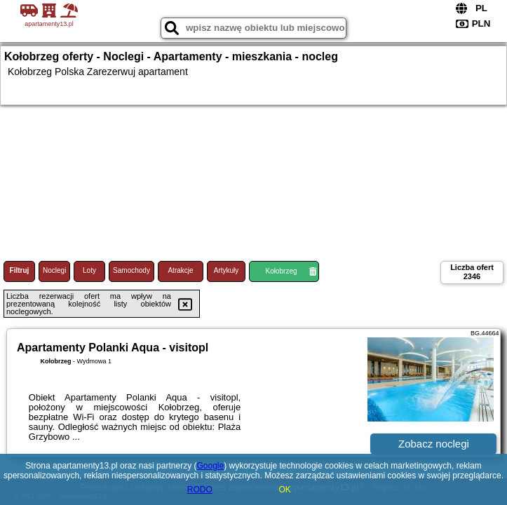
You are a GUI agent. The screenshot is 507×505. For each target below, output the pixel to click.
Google (210, 466)
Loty (89, 270)
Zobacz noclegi (433, 444)
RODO (199, 489)
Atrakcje (180, 270)
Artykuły (226, 270)
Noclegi (54, 270)
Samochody (131, 270)
